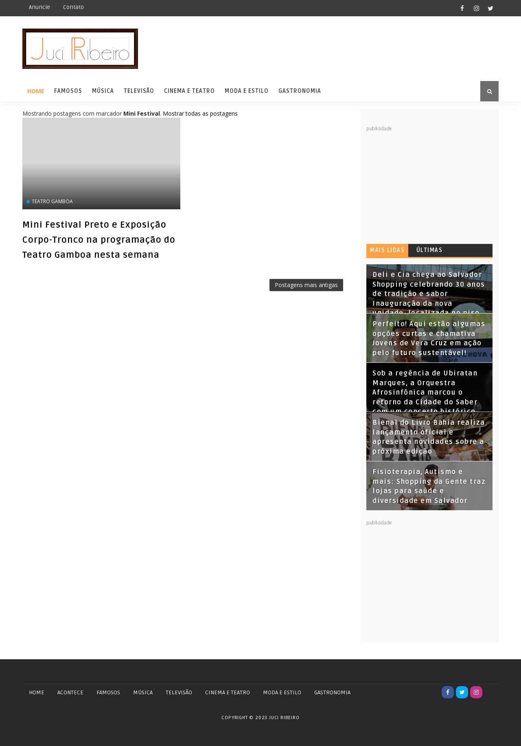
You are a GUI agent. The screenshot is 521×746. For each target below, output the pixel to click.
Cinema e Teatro (189, 91)
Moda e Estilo (247, 91)
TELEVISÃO (179, 692)
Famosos (68, 91)
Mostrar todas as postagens (200, 113)
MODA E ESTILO (282, 692)
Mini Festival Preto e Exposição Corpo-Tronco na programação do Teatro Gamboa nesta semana (98, 239)
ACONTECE (70, 692)
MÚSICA (143, 692)
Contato (73, 7)
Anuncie (39, 7)
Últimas (429, 250)
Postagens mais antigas (306, 285)
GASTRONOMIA (332, 692)
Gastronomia (299, 91)
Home (35, 91)
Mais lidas (387, 250)
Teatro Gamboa (52, 201)
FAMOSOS (108, 692)
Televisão (139, 91)
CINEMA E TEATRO (227, 692)
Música (103, 91)
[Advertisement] (427, 183)
